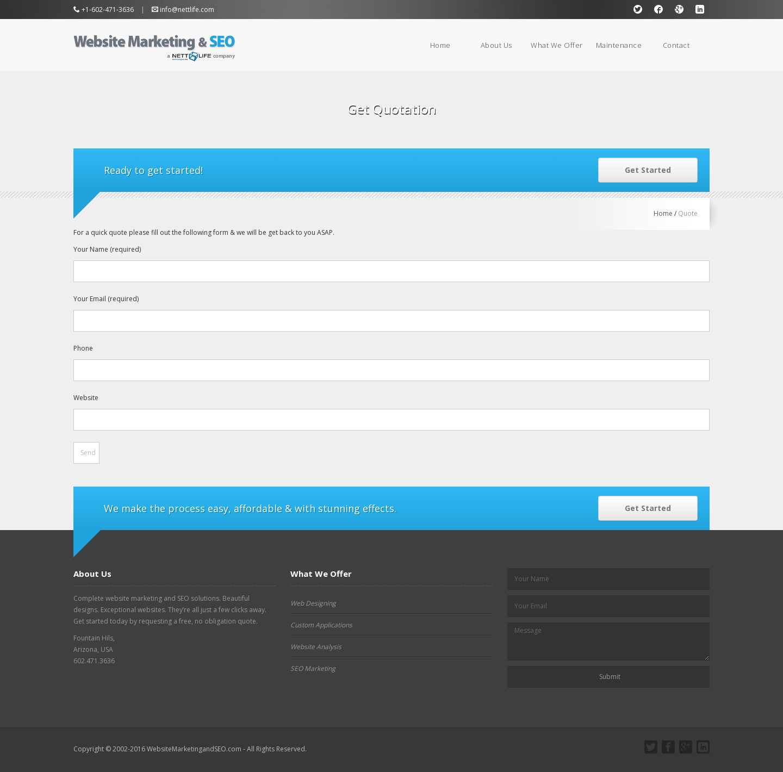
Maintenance (619, 45)
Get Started (648, 170)
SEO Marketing (312, 668)
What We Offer (557, 45)
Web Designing (313, 603)
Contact (676, 45)
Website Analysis (315, 646)
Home (440, 45)
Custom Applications (321, 625)
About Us (496, 45)
